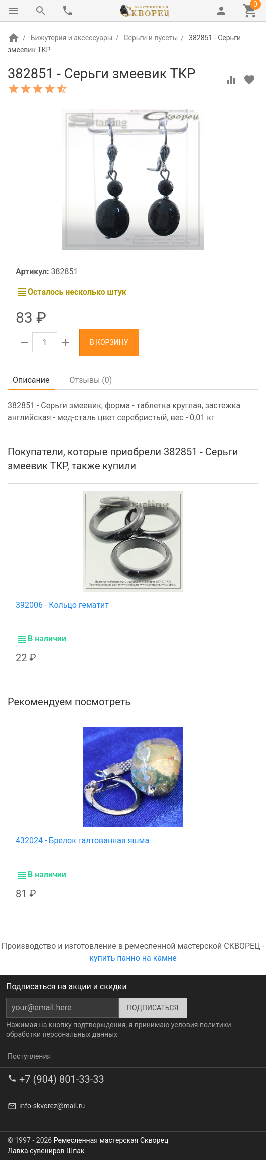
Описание (31, 380)
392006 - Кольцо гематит (62, 605)
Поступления (29, 1056)
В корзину (109, 342)
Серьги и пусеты (150, 38)
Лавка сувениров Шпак (46, 1151)
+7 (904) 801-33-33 (61, 1079)
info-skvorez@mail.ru (52, 1106)
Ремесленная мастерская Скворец (111, 1140)
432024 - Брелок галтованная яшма (82, 840)
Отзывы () (91, 380)
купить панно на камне (132, 958)
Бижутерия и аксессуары (72, 38)
